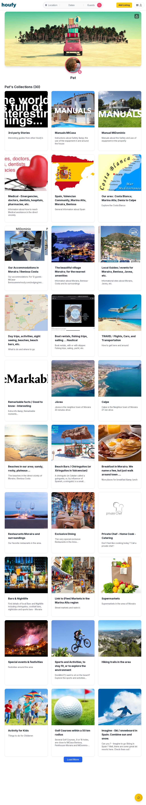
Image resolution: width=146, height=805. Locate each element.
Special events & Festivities (25, 661)
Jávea (59, 401)
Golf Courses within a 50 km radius (72, 732)
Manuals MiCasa (65, 132)
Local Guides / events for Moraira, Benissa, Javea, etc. (117, 271)
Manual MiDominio (113, 132)
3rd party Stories (19, 132)
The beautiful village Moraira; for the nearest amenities (70, 271)
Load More (73, 759)
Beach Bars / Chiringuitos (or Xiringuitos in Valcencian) (73, 468)
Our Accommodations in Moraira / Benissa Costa (23, 269)
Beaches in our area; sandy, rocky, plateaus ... (25, 468)
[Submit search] (99, 5)
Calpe (105, 401)
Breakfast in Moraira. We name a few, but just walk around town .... (117, 470)
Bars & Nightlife (18, 598)
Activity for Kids (18, 730)
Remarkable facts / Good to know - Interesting (25, 403)
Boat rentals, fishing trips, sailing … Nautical (71, 338)
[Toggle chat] (139, 798)
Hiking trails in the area (116, 661)
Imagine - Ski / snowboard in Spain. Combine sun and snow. (119, 734)
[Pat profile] (73, 65)
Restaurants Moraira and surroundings (24, 535)
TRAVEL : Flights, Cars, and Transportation (119, 338)
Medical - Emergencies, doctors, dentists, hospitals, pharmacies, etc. (25, 200)
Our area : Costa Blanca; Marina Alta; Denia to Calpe (119, 198)
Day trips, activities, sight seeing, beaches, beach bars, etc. (24, 340)
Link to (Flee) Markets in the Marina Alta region (72, 600)
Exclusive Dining (65, 533)
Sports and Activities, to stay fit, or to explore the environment (70, 665)
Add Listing (124, 5)
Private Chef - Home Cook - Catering (119, 535)
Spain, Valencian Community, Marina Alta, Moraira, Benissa (70, 200)
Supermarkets (111, 598)
